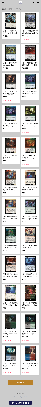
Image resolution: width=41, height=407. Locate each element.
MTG (10, 9)
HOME (4, 9)
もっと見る (20, 383)
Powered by (20, 397)
